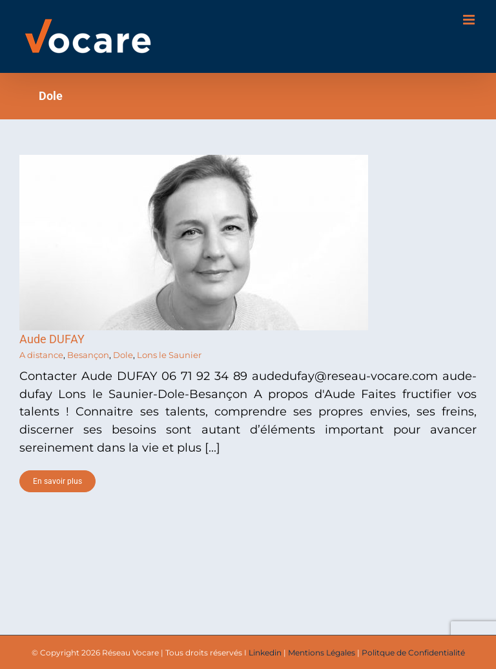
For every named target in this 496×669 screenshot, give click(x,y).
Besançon (88, 355)
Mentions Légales (321, 652)
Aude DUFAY (52, 339)
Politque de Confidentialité (413, 652)
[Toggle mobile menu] (470, 19)
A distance (41, 355)
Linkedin (265, 652)
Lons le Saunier (169, 355)
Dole (123, 355)
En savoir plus (57, 481)
